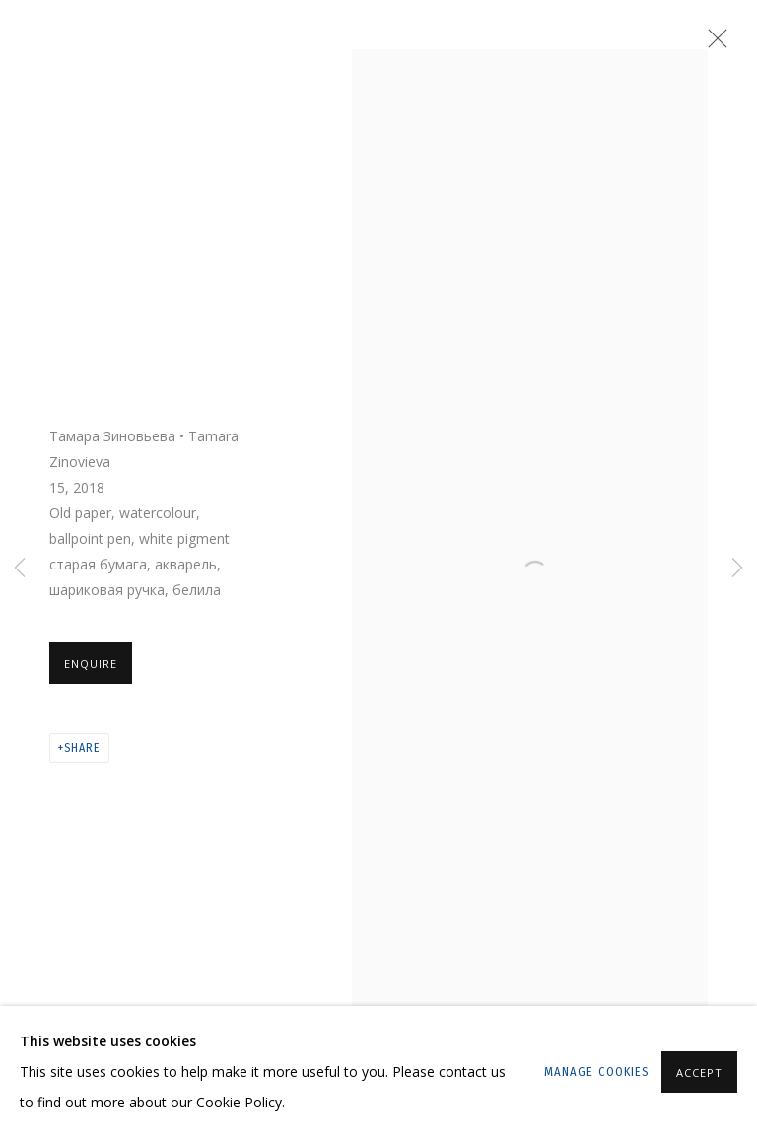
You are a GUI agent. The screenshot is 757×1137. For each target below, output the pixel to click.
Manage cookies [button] (597, 1071)
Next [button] (737, 568)
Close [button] (712, 44)
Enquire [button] (90, 663)
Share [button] (82, 748)
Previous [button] (19, 568)
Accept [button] (699, 1072)
